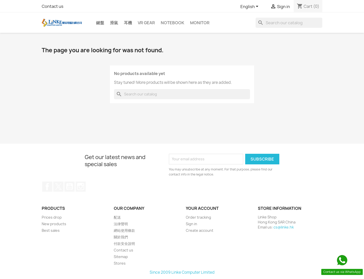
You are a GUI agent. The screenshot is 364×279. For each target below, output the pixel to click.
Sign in (191, 223)
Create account (199, 230)
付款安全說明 (124, 243)
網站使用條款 (124, 230)
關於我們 (121, 237)
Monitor (200, 23)
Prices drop (52, 217)
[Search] (289, 23)
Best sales (51, 230)
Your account (202, 208)
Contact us (52, 6)
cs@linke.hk (284, 227)
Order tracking (198, 217)
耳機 (128, 23)
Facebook (47, 187)
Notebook (172, 23)
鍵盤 (100, 23)
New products (54, 223)
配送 (117, 217)
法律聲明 (121, 223)
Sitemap (121, 256)
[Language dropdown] (250, 7)
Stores (120, 263)
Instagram (81, 187)
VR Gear (146, 23)
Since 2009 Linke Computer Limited (182, 272)
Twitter (58, 187)
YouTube (69, 187)
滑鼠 (114, 23)
